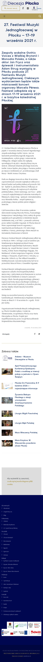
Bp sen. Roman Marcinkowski (11, 571)
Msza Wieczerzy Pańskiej (26, 433)
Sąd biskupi (7, 580)
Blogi (5, 515)
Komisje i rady (7, 587)
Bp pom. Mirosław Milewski (11, 564)
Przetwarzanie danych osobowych (12, 611)
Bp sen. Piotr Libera (9, 568)
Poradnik (4, 531)
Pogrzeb (5, 548)
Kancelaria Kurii (8, 600)
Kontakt (4, 594)
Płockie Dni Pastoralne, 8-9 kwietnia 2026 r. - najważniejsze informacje (27, 386)
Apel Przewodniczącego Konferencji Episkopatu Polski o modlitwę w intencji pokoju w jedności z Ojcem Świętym (27, 371)
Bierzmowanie (7, 541)
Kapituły (6, 591)
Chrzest (6, 534)
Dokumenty (5, 518)
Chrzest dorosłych (8, 537)
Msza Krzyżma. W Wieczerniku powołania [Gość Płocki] (25, 443)
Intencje (6, 555)
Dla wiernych (5, 506)
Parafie (5, 604)
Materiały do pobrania (9, 524)
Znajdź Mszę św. (8, 511)
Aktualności (7, 508)
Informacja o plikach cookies (11, 614)
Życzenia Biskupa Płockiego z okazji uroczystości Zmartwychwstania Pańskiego (23, 400)
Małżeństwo (7, 544)
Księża (5, 607)
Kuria (5, 577)
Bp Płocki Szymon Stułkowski (11, 561)
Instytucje (4, 575)
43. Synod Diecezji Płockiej (10, 528)
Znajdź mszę (10, 8)
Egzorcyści (6, 551)
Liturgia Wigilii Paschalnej (26, 414)
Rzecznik (6, 597)
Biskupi (4, 558)
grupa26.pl (27, 656)
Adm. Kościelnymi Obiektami (11, 584)
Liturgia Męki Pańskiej (24, 423)
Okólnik (6, 521)
